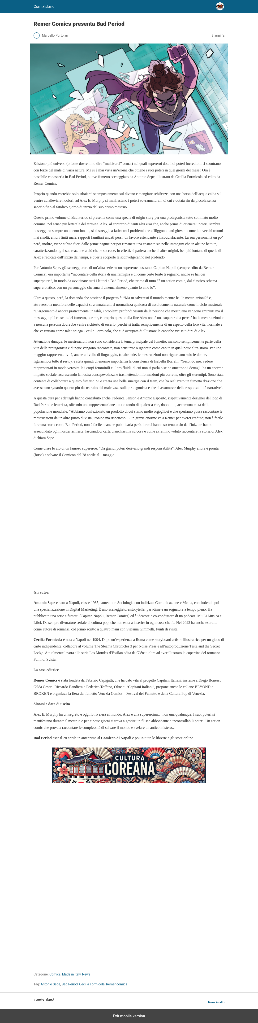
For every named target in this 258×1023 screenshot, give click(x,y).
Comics (54, 974)
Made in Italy (71, 974)
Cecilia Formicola (92, 984)
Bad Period (70, 984)
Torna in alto (216, 1002)
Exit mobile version (129, 1016)
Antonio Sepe (50, 984)
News (86, 974)
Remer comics (116, 984)
